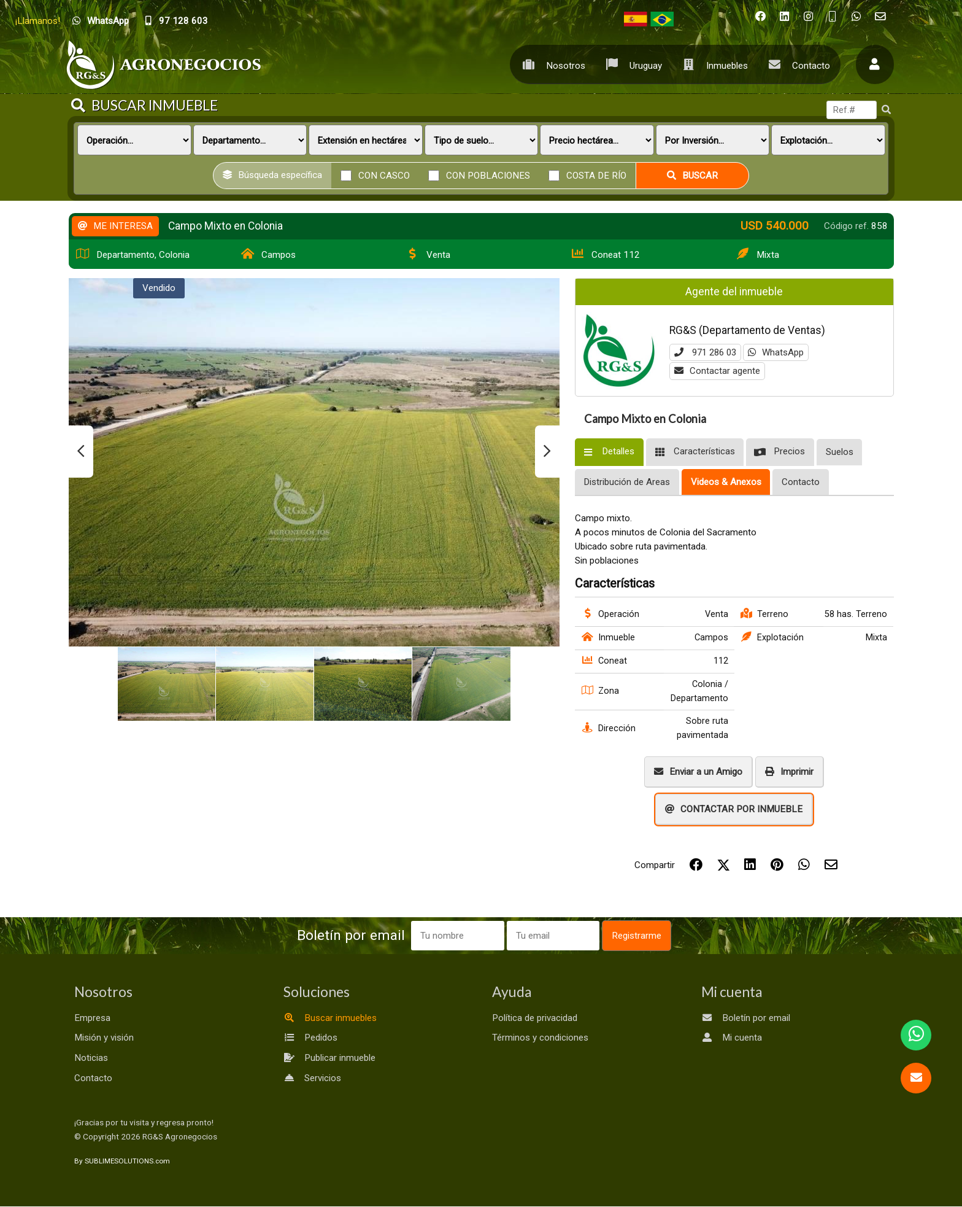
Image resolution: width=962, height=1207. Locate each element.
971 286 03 (707, 352)
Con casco (384, 174)
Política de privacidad (534, 1017)
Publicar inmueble (329, 1058)
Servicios (312, 1078)
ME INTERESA (115, 225)
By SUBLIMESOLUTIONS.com (122, 1161)
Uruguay (630, 64)
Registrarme (645, 935)
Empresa (92, 1017)
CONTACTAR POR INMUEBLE (733, 809)
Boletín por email (745, 1017)
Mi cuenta (731, 1038)
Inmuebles (712, 64)
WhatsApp (781, 352)
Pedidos (310, 1038)
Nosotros (551, 64)
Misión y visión (104, 1038)
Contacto (796, 64)
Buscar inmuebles (330, 1017)
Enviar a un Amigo (698, 771)
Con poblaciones (488, 174)
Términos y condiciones (540, 1038)
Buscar (692, 175)
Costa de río (596, 174)
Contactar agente (717, 371)
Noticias (91, 1058)
